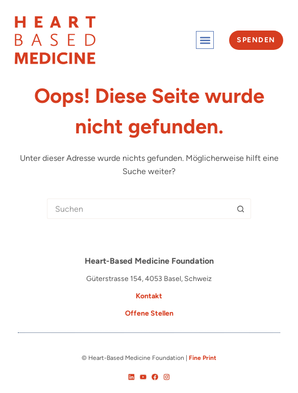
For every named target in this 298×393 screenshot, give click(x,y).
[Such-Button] (241, 209)
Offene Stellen (149, 313)
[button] (205, 40)
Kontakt (149, 296)
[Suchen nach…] (139, 209)
